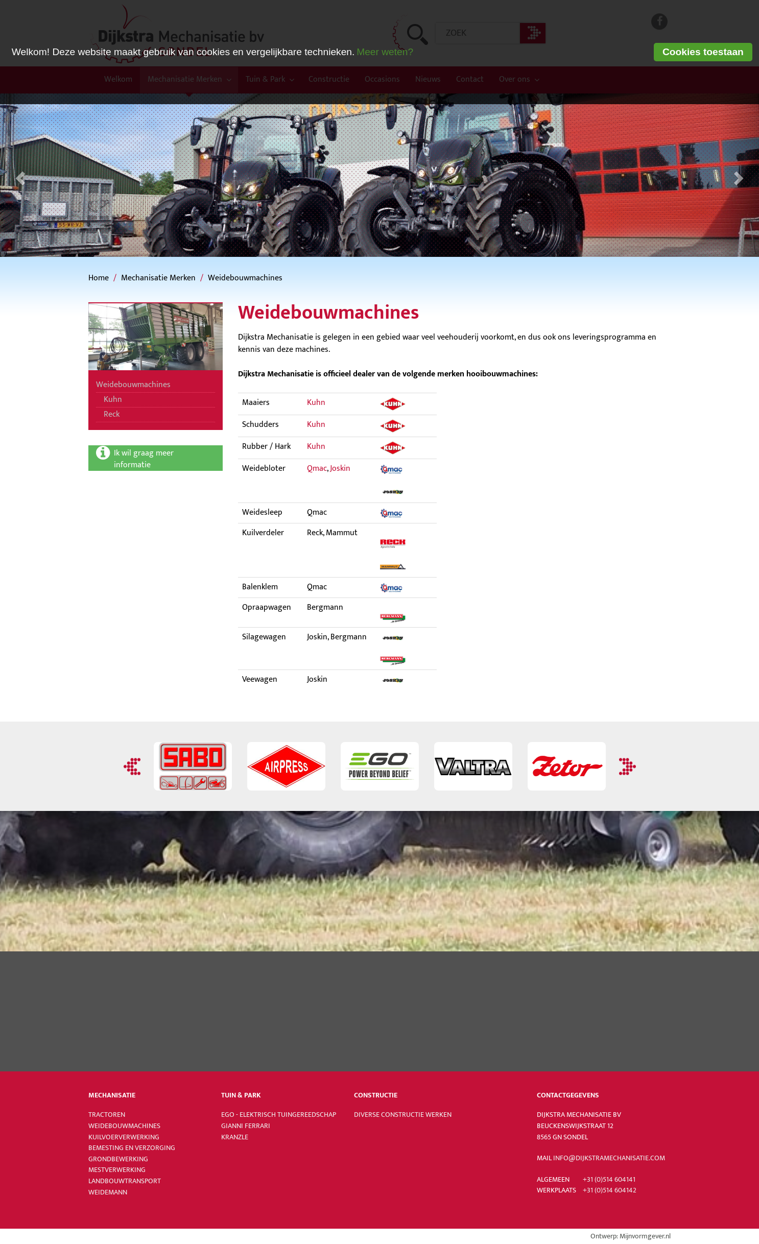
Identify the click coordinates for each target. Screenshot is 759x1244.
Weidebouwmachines (245, 278)
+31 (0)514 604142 (609, 1190)
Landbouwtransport (124, 1181)
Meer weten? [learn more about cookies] (385, 51)
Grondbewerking (118, 1159)
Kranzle (234, 1137)
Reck (112, 414)
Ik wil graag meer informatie (145, 458)
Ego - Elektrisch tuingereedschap (278, 1115)
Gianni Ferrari (245, 1126)
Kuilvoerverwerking (123, 1137)
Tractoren (106, 1115)
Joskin (340, 468)
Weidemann (107, 1192)
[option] (193, 766)
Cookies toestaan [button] (703, 51)
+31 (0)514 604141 (609, 1180)
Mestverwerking (117, 1170)
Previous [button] (133, 766)
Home (98, 278)
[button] (19, 175)
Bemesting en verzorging (131, 1148)
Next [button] (626, 766)
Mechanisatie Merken (158, 278)
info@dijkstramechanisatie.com (609, 1158)
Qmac (317, 468)
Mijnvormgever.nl (645, 1236)
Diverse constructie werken (403, 1115)
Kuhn (113, 399)
